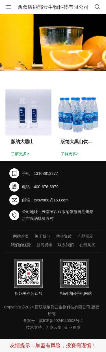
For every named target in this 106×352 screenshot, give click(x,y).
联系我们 (66, 244)
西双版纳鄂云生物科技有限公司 (53, 7)
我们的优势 (21, 244)
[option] (53, 42)
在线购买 (87, 244)
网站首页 (21, 236)
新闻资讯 (44, 244)
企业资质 (72, 327)
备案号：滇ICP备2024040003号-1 (53, 320)
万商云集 (54, 327)
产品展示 (85, 236)
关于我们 (42, 236)
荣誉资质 (64, 236)
